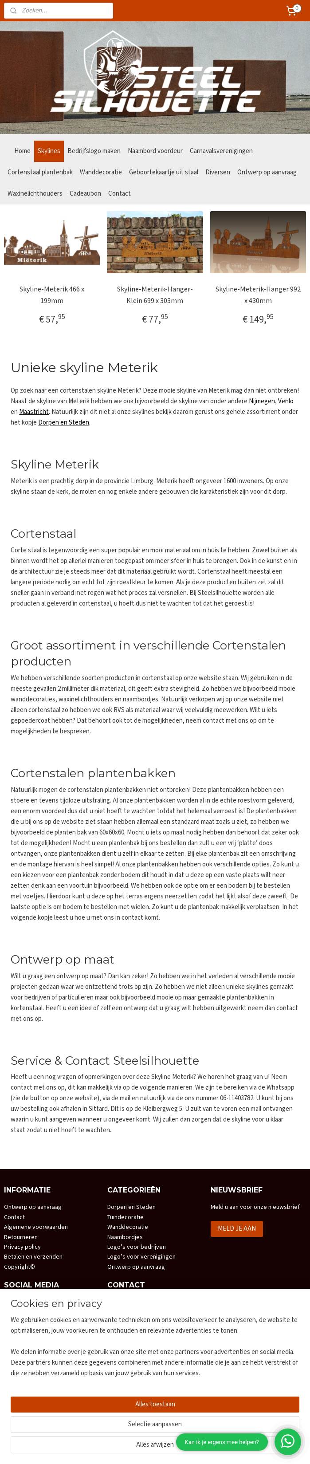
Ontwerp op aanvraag (267, 172)
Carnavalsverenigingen (221, 151)
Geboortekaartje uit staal (163, 172)
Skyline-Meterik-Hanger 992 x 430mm (258, 295)
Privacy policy (22, 1247)
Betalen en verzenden (33, 1257)
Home (22, 151)
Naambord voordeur (155, 151)
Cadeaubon (85, 193)
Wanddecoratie (101, 172)
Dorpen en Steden (63, 422)
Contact (119, 193)
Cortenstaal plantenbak (40, 172)
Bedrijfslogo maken (94, 151)
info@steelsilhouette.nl (149, 1352)
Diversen (217, 172)
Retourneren (21, 1237)
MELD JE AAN (237, 1228)
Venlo (286, 401)
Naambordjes (125, 1237)
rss (148, 1447)
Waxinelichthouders (35, 193)
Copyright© (19, 1267)
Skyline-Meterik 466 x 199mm (52, 295)
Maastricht (34, 412)
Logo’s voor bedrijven (136, 1247)
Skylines (49, 151)
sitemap (132, 1447)
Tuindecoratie (125, 1217)
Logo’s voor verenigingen (141, 1257)
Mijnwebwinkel (238, 1447)
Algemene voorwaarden (36, 1227)
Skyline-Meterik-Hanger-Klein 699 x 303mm (155, 295)
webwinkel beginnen (175, 1447)
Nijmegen (262, 401)
